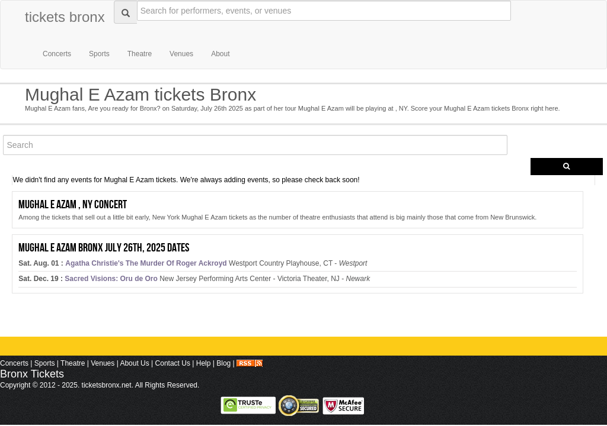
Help (203, 363)
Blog (223, 363)
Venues (181, 54)
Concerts (57, 54)
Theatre (139, 54)
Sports (99, 54)
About (220, 54)
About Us (134, 363)
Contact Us (172, 363)
